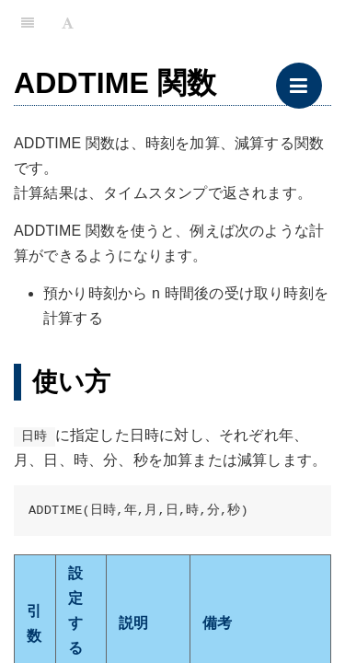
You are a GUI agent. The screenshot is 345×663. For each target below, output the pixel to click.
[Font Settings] (67, 23)
